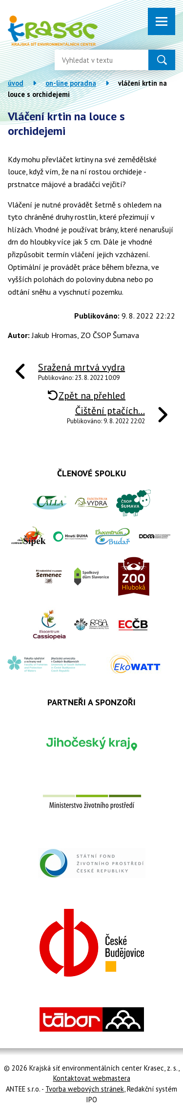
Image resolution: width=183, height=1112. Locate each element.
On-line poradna (70, 83)
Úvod (15, 83)
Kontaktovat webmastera (91, 1078)
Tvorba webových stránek (84, 1088)
